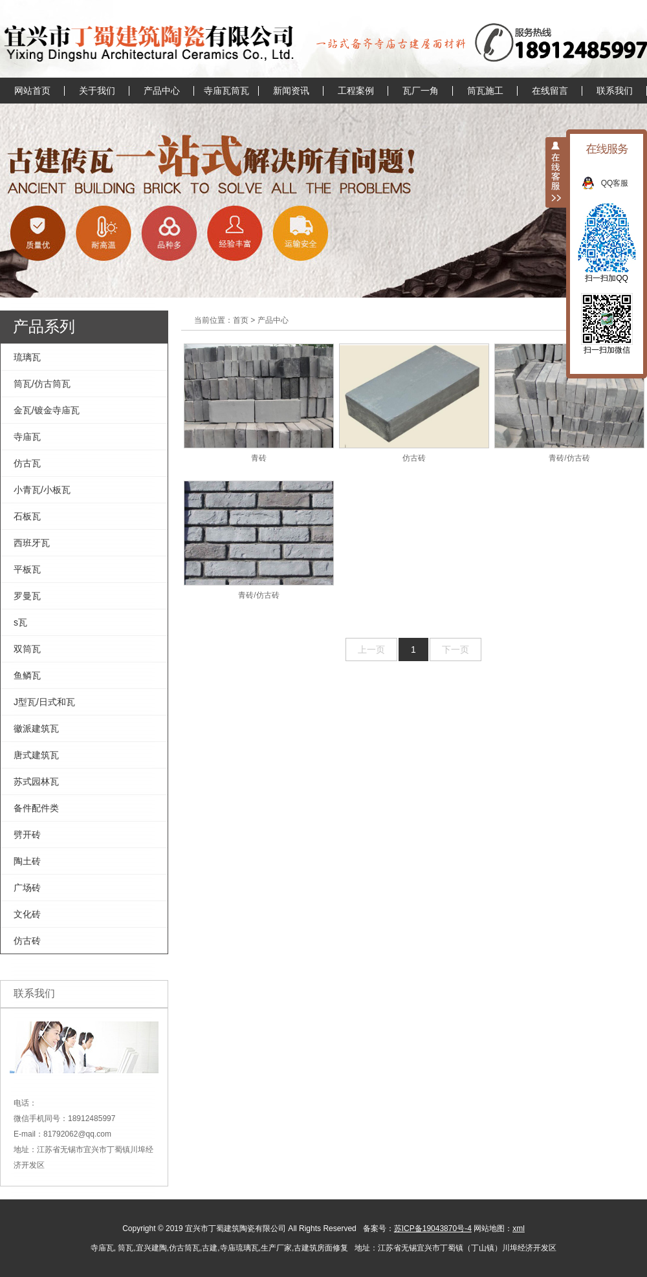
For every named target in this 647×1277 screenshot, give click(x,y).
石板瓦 (27, 516)
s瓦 (20, 622)
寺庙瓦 (27, 436)
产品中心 (162, 90)
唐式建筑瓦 (36, 755)
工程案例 (356, 90)
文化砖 (27, 914)
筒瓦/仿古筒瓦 (42, 383)
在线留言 (550, 90)
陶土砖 (27, 861)
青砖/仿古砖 (569, 403)
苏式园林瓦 (36, 781)
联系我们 (615, 90)
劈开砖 (27, 834)
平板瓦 (27, 569)
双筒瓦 (27, 649)
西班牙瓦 (32, 543)
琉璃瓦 (27, 357)
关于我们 (97, 90)
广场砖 (27, 887)
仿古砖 (27, 940)
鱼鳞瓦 (27, 675)
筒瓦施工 (485, 90)
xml (518, 1228)
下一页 (455, 649)
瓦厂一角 (420, 90)
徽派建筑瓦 (36, 728)
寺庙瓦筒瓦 (226, 90)
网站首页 (32, 90)
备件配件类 (36, 808)
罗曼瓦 (27, 596)
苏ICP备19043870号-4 (433, 1228)
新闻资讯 (291, 90)
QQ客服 (621, 183)
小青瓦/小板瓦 (42, 490)
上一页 (371, 649)
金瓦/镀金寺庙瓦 (47, 410)
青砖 (259, 403)
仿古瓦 (27, 463)
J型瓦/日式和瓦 (44, 702)
